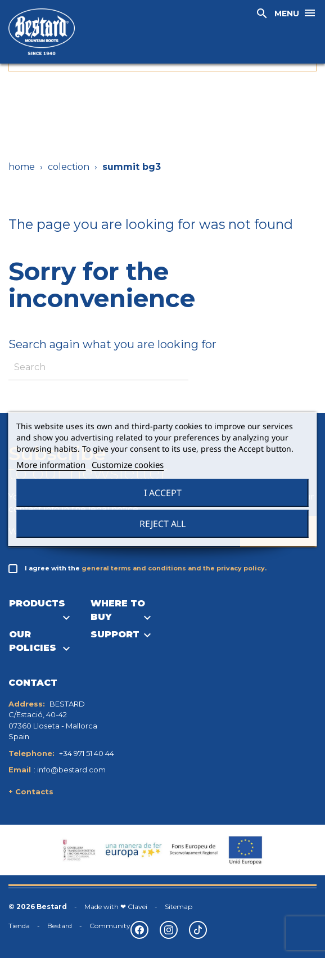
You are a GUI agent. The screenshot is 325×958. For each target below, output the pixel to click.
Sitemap (178, 906)
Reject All (162, 524)
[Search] (98, 367)
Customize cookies (128, 464)
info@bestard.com (71, 769)
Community (109, 925)
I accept (163, 493)
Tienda (19, 925)
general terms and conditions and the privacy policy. (174, 568)
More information (50, 464)
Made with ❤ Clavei (115, 906)
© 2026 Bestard (37, 906)
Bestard (59, 925)
